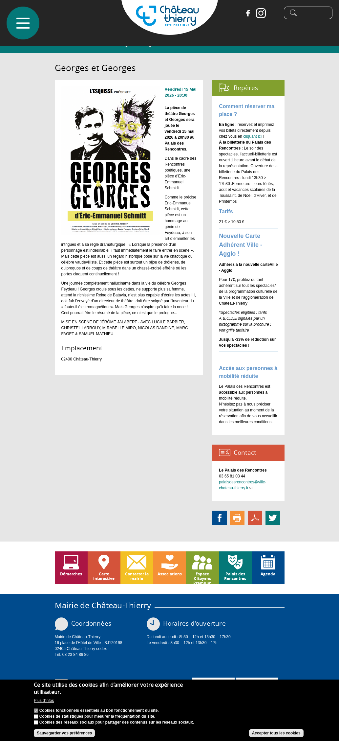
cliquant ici (252, 136)
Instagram (260, 13)
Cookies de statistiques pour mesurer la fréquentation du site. (97, 716)
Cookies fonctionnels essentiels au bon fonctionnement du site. (99, 710)
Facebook (247, 13)
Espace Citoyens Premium (202, 577)
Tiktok (274, 13)
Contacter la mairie (137, 576)
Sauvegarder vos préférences (64, 733)
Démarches (71, 574)
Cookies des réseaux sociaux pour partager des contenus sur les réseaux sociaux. (116, 722)
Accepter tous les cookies (276, 733)
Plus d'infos (44, 700)
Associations (170, 574)
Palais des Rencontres (235, 576)
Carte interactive (104, 576)
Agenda (268, 574)
